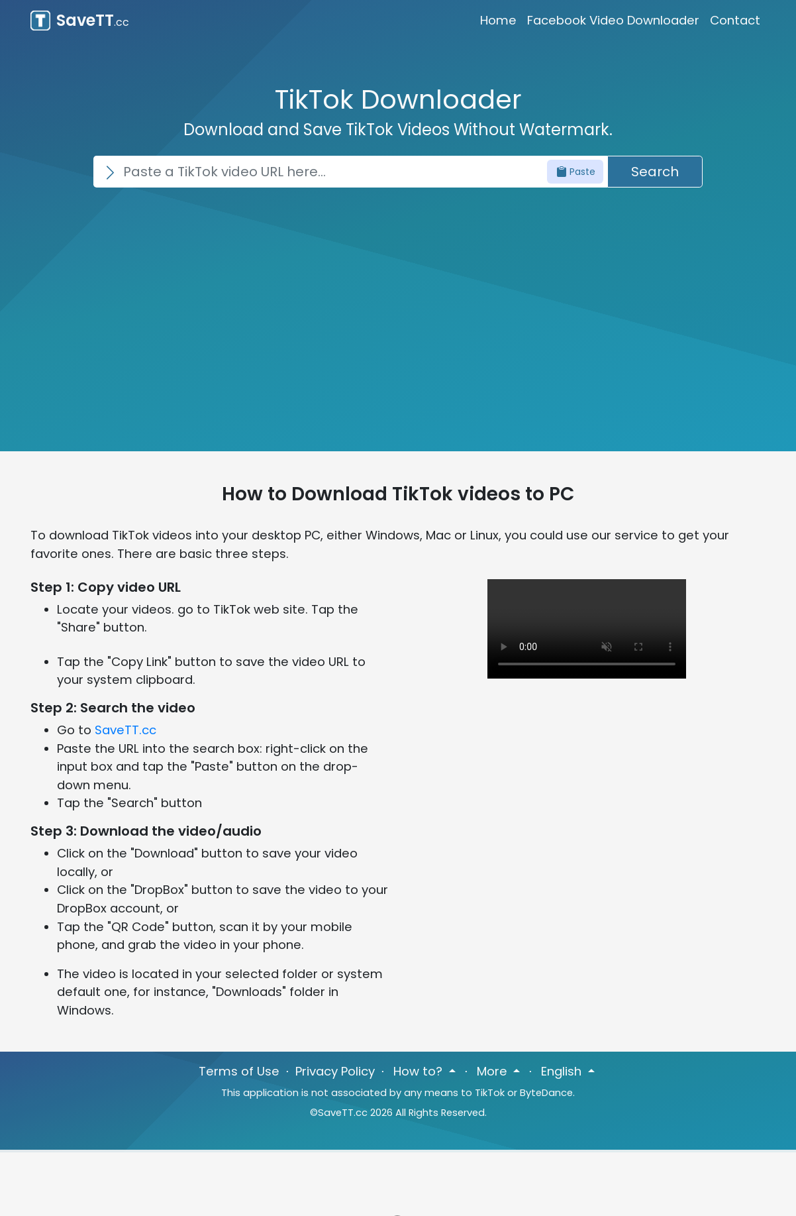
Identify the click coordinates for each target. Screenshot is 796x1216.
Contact (735, 20)
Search (655, 171)
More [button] (494, 1071)
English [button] (563, 1071)
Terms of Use (239, 1071)
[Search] (350, 172)
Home (498, 20)
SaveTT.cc (125, 730)
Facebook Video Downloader (613, 20)
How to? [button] (419, 1071)
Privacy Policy (335, 1071)
